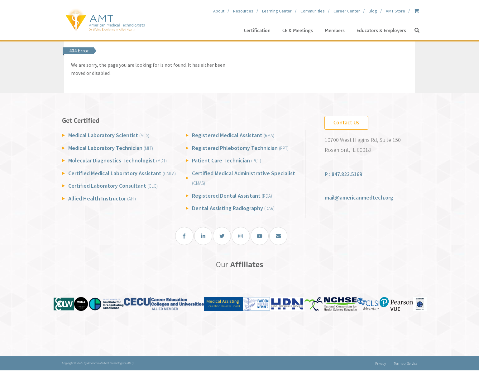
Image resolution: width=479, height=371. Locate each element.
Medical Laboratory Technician (110, 148)
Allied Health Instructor (102, 198)
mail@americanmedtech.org (359, 197)
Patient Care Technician (226, 160)
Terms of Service (405, 364)
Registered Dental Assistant (232, 195)
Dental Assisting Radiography (233, 208)
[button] (416, 30)
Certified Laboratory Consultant (113, 185)
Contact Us (346, 122)
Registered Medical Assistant (233, 135)
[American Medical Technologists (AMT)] (105, 19)
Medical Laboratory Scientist (108, 135)
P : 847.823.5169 (343, 174)
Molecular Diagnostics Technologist (117, 160)
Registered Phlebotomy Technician (240, 148)
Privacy (380, 364)
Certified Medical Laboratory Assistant (122, 173)
